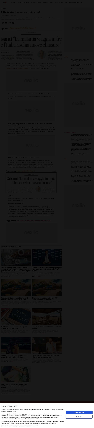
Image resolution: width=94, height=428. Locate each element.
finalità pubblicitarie (29, 417)
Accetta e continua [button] (79, 412)
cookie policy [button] (12, 411)
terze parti (24, 414)
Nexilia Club (79, 416)
